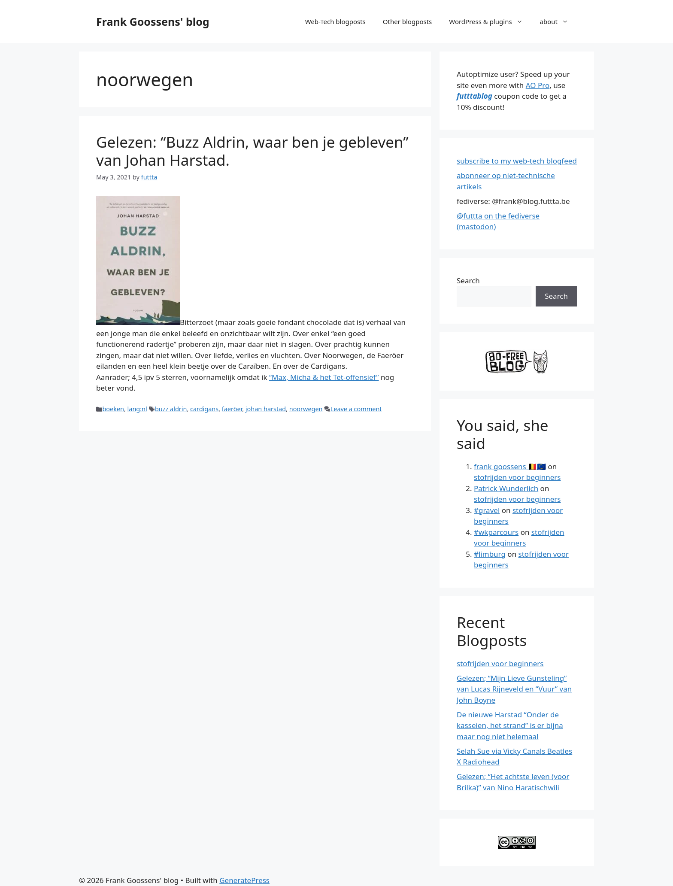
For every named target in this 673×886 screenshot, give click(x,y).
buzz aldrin (171, 409)
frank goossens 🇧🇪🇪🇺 (510, 466)
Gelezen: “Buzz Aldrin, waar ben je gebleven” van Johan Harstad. (252, 151)
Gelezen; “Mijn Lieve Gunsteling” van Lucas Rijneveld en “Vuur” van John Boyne (514, 689)
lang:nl (137, 409)
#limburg (490, 554)
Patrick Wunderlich (506, 488)
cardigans (204, 409)
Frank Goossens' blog (152, 21)
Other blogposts (407, 21)
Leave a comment (356, 409)
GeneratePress (244, 880)
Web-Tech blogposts (335, 21)
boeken (113, 409)
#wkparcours (496, 532)
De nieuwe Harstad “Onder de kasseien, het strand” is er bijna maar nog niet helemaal (510, 725)
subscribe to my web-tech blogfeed (517, 161)
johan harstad (266, 409)
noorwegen (306, 409)
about (558, 21)
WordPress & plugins (490, 21)
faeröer (232, 409)
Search (468, 280)
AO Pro (537, 85)
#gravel (487, 510)
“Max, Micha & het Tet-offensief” (324, 377)
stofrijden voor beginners (517, 477)
